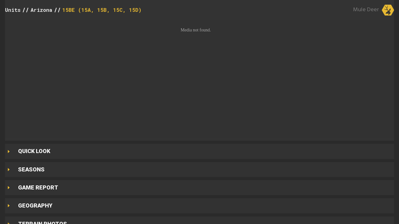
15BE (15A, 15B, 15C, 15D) (102, 9)
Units (13, 9)
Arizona (41, 9)
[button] (199, 79)
